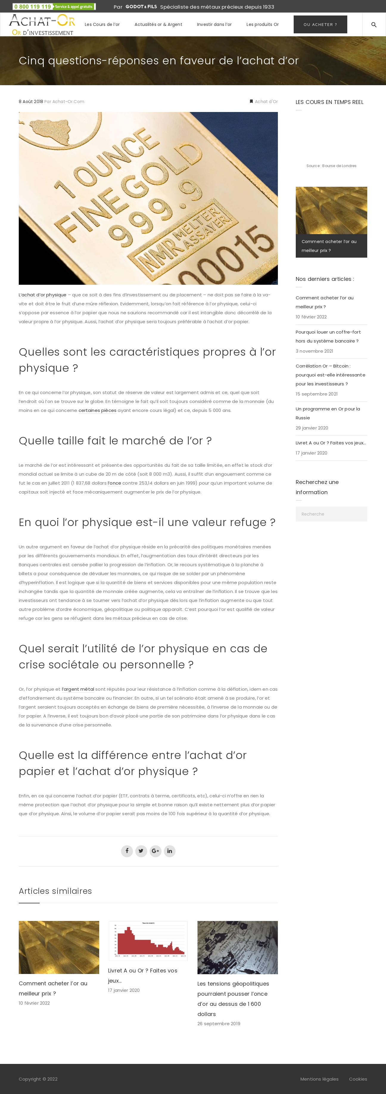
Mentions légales (320, 1079)
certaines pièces (98, 410)
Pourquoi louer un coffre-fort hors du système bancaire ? (328, 336)
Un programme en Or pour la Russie (328, 413)
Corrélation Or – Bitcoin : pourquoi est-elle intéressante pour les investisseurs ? (330, 375)
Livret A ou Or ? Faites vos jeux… (331, 443)
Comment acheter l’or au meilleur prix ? (325, 302)
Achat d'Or (266, 102)
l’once (114, 483)
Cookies (358, 1079)
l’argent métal (78, 689)
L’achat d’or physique (42, 295)
